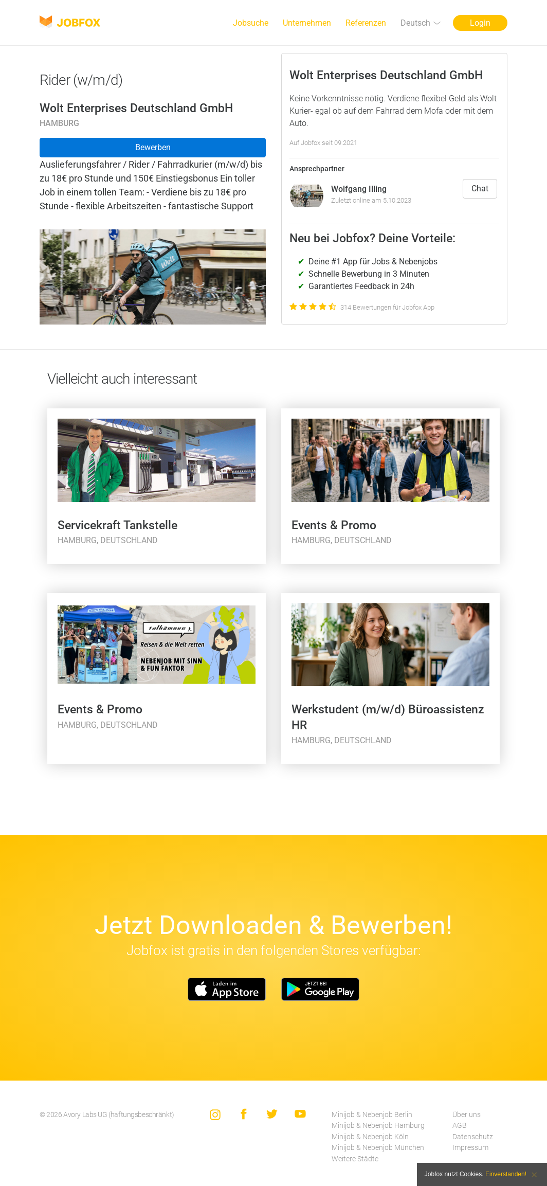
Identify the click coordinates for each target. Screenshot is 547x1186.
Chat (479, 188)
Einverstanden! (505, 1174)
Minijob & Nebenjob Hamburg (378, 1125)
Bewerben (153, 147)
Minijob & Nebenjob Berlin (372, 1114)
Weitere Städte (355, 1159)
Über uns (466, 1114)
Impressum (470, 1147)
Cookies (471, 1174)
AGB (459, 1125)
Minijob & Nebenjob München (378, 1147)
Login (480, 23)
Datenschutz (472, 1137)
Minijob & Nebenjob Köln (370, 1137)
